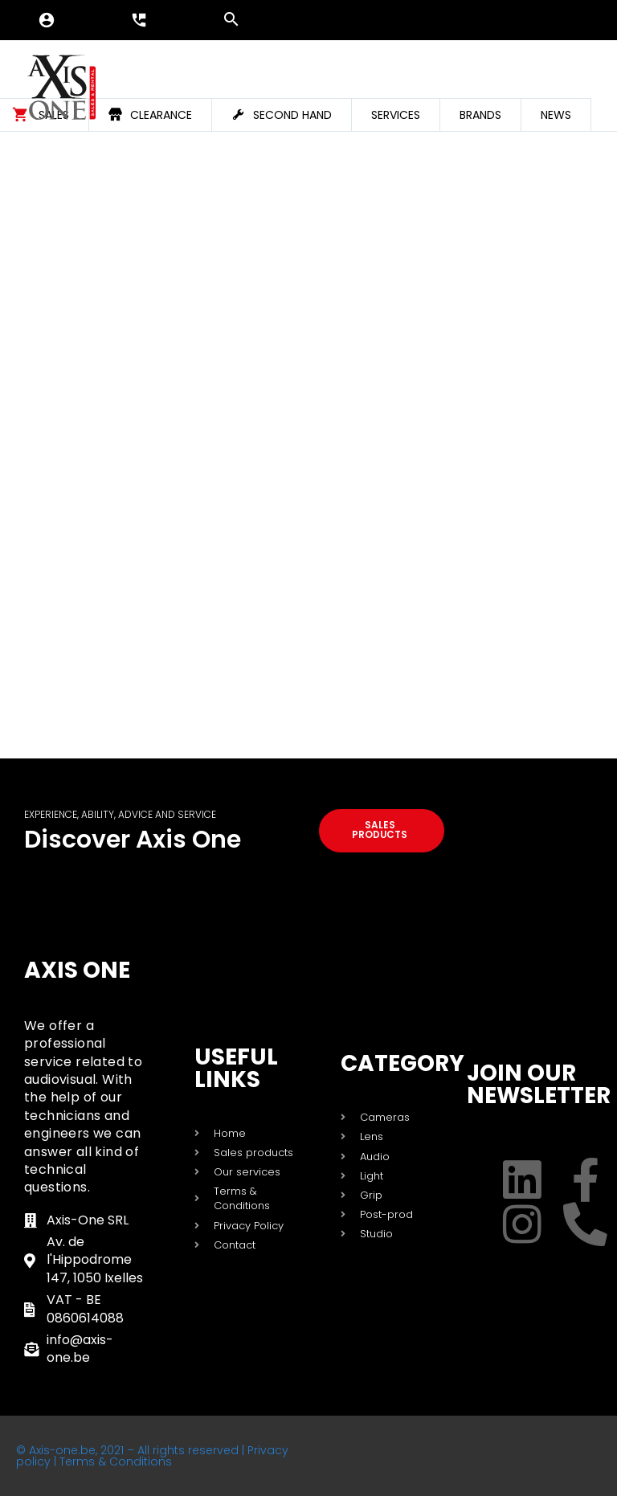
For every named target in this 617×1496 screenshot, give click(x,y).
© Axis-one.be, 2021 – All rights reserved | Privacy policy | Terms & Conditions (152, 1455)
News (556, 115)
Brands (480, 115)
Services (395, 115)
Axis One (77, 970)
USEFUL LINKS (236, 1068)
